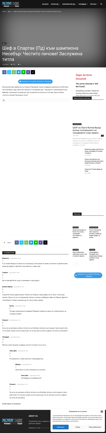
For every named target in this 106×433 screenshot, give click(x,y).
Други (9, 11)
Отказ (78, 427)
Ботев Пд (55, 4)
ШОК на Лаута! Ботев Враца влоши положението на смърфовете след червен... (87, 130)
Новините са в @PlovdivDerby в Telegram (35, 81)
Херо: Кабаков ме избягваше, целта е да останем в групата (80, 254)
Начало (45, 4)
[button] (102, 411)
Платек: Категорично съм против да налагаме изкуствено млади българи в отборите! (94, 161)
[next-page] (77, 264)
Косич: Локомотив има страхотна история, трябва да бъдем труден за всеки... (95, 233)
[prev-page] (74, 264)
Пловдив (83, 4)
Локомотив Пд (69, 4)
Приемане (60, 427)
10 (19, 64)
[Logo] (11, 4)
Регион (94, 4)
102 (102, 135)
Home (4, 11)
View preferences (95, 427)
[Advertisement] (35, 227)
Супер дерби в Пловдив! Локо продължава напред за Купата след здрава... (95, 255)
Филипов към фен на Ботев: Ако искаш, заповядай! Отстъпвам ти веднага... (94, 151)
